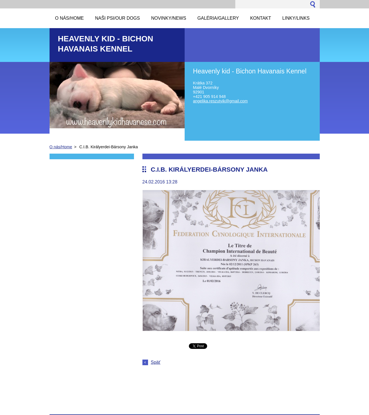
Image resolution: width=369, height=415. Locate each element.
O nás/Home (61, 147)
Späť (155, 362)
